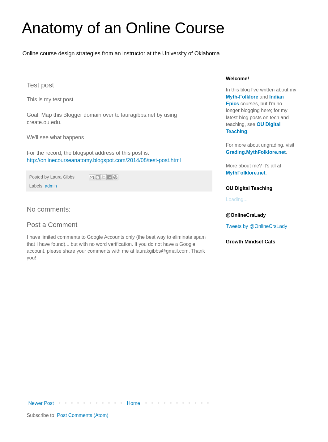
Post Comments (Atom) (82, 415)
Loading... (237, 199)
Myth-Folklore (242, 96)
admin (51, 185)
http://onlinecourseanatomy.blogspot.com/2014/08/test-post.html (104, 160)
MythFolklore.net (246, 172)
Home (133, 403)
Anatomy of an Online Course (123, 28)
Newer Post (41, 403)
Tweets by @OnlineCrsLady (257, 226)
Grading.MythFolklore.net (256, 152)
